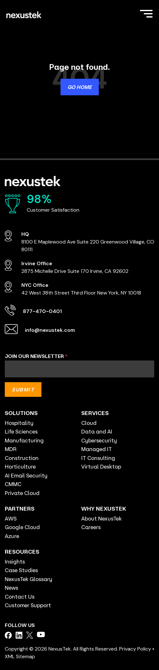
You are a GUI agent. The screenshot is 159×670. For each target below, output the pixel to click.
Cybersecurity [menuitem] (99, 440)
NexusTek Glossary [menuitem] (28, 579)
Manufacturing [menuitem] (24, 440)
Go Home (80, 87)
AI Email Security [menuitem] (26, 475)
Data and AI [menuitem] (96, 431)
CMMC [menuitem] (13, 484)
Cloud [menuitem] (89, 423)
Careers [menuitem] (91, 527)
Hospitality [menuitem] (19, 423)
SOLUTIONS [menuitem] (21, 413)
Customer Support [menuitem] (28, 605)
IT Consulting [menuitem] (98, 458)
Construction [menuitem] (22, 458)
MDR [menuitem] (11, 449)
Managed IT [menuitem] (96, 449)
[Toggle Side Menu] (146, 13)
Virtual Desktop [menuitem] (101, 466)
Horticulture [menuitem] (20, 466)
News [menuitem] (11, 588)
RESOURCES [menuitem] (22, 551)
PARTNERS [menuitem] (19, 508)
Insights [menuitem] (15, 561)
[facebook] (8, 635)
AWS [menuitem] (11, 518)
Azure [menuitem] (12, 536)
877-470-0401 (42, 311)
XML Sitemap (20, 656)
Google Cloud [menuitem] (22, 527)
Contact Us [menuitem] (19, 597)
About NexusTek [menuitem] (101, 518)
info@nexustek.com (50, 330)
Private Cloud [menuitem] (22, 493)
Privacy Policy (135, 648)
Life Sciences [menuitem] (21, 431)
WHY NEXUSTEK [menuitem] (103, 508)
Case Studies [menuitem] (21, 570)
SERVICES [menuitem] (95, 413)
